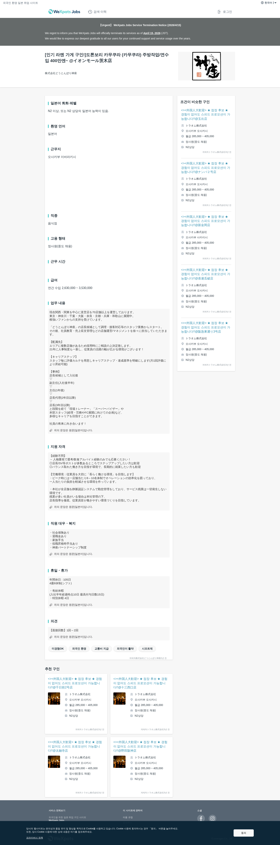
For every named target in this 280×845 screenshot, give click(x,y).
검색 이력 (97, 12)
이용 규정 (128, 817)
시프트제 (147, 648)
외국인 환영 (79, 648)
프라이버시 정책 (34, 837)
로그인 (224, 12)
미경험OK (58, 648)
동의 (243, 832)
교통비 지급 (102, 648)
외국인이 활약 (125, 648)
